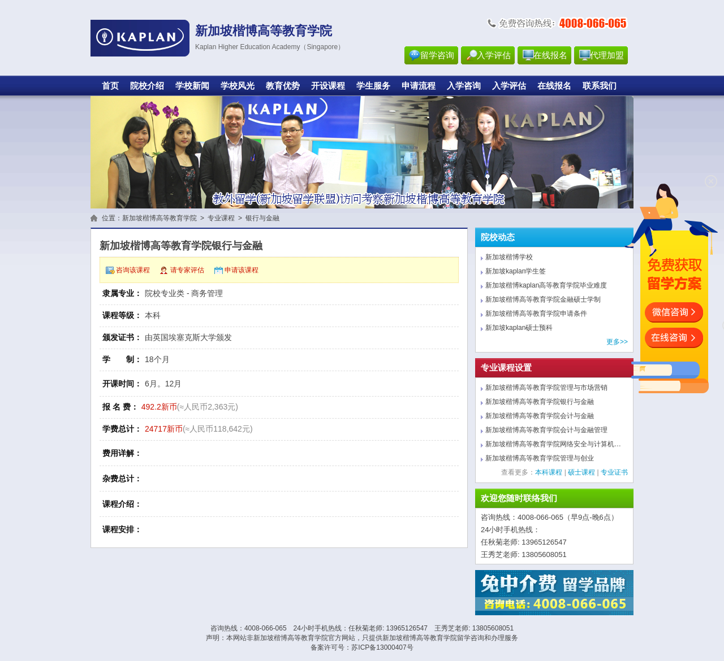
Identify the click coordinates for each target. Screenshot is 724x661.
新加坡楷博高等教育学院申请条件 (536, 314)
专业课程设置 (506, 367)
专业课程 (221, 218)
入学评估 (494, 55)
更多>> (617, 342)
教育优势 (283, 85)
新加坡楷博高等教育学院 (159, 218)
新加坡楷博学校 (509, 257)
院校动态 (498, 237)
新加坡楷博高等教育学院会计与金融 (539, 416)
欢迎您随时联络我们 (519, 498)
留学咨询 (437, 55)
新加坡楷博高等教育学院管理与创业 (539, 458)
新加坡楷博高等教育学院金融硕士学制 (543, 299)
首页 (110, 85)
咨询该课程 (133, 270)
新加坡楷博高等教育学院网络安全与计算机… (553, 444)
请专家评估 (187, 270)
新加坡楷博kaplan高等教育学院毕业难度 (546, 285)
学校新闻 (192, 85)
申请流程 (419, 85)
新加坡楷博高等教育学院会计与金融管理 (546, 430)
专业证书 (614, 472)
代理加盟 (607, 55)
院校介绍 (147, 85)
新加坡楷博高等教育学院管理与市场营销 (546, 388)
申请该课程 (241, 270)
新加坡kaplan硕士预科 (519, 328)
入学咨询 (464, 85)
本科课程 (548, 472)
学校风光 (238, 85)
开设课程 (328, 85)
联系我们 (600, 85)
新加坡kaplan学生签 (515, 271)
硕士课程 (581, 472)
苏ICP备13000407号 (382, 647)
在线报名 (550, 55)
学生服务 (373, 85)
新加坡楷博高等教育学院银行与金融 (539, 402)
